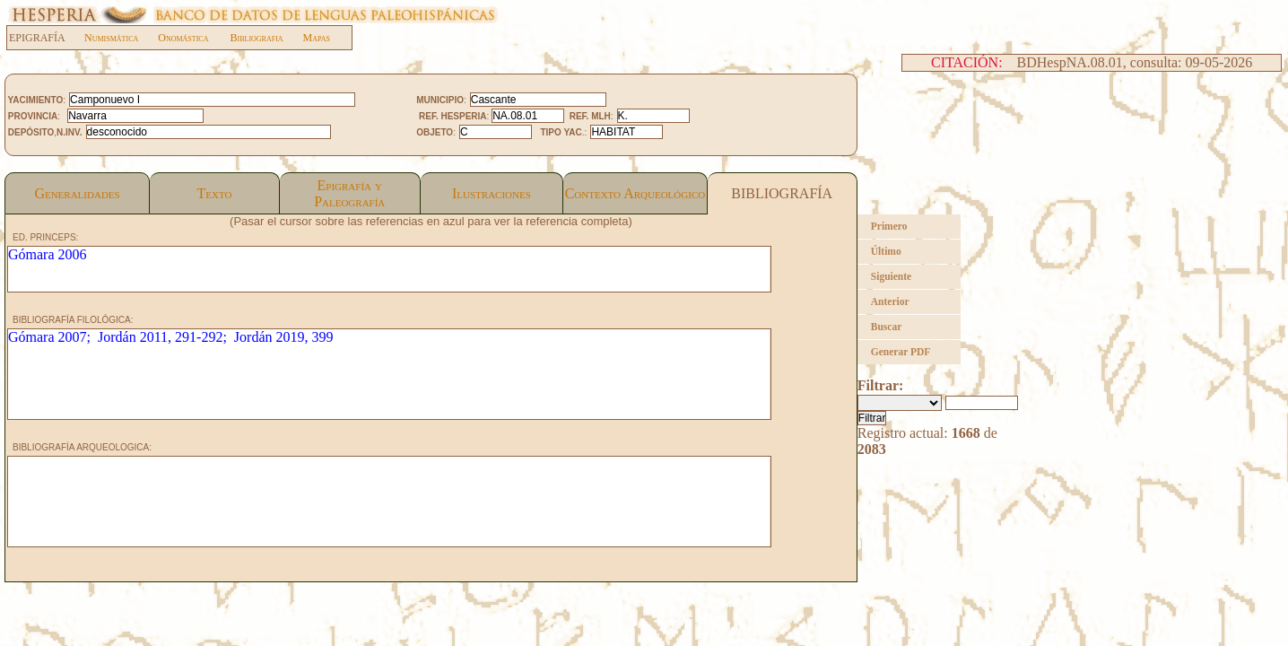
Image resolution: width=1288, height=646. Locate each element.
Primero (889, 226)
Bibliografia (256, 37)
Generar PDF (901, 351)
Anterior (890, 301)
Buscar (886, 326)
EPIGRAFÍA (46, 37)
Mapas (316, 37)
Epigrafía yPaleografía (349, 193)
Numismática (111, 37)
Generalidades (76, 193)
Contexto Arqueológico (635, 193)
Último (886, 251)
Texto (213, 193)
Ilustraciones (491, 193)
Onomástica (183, 37)
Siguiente (891, 276)
